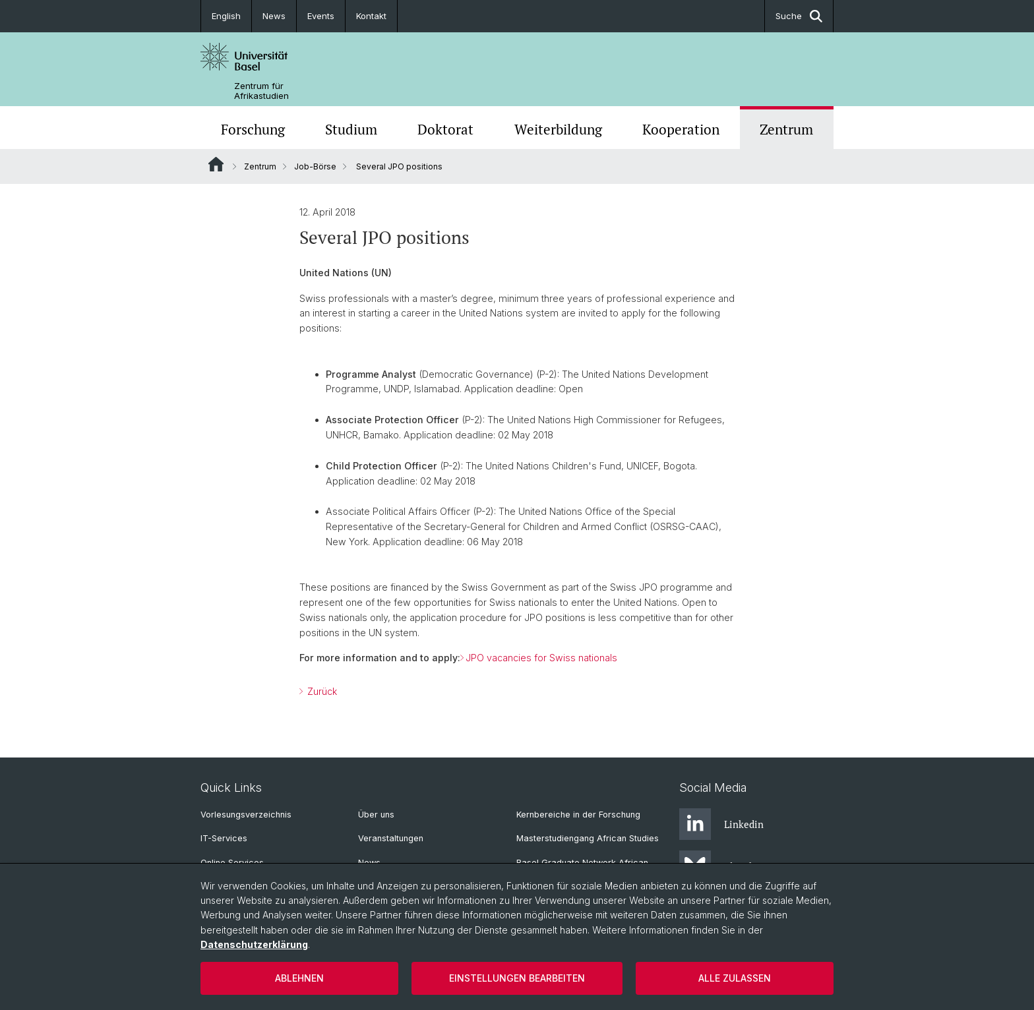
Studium (351, 129)
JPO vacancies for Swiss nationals (541, 657)
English (226, 16)
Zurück (321, 691)
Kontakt (371, 16)
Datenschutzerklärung (254, 944)
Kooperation (680, 129)
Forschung (253, 129)
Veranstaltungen (390, 838)
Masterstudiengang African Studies (587, 838)
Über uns (376, 814)
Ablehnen (299, 978)
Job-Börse (315, 166)
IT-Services (223, 838)
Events (320, 16)
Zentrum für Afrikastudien (261, 91)
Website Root (216, 164)
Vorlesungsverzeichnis (245, 814)
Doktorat (445, 129)
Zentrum (786, 129)
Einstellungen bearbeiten (517, 978)
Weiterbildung (558, 129)
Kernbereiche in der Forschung (578, 814)
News (274, 16)
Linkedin (721, 824)
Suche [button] (799, 16)
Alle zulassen (734, 978)
